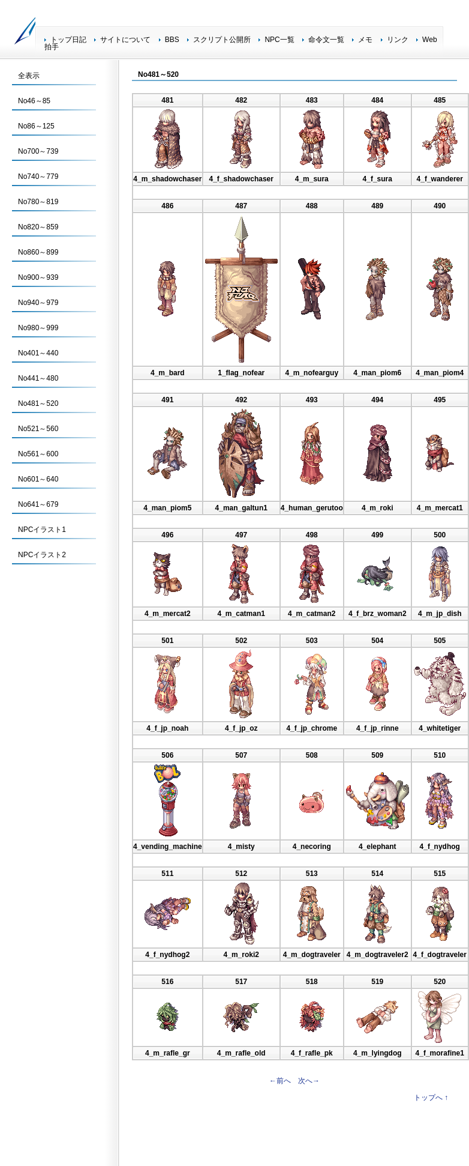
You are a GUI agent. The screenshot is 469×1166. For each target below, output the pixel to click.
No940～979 (38, 302)
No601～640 (38, 479)
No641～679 (38, 504)
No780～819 (38, 202)
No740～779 (38, 176)
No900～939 (38, 277)
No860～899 (38, 252)
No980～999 (38, 328)
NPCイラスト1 (42, 529)
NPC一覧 (279, 39)
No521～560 (38, 428)
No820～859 (38, 227)
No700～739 (38, 151)
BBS (172, 39)
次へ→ (309, 1081)
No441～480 (38, 378)
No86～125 (36, 126)
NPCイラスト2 (42, 555)
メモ (365, 39)
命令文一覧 (326, 39)
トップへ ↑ (431, 1097)
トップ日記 (68, 39)
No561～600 (38, 454)
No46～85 (34, 101)
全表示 (29, 75)
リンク (397, 39)
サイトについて (125, 39)
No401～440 (38, 353)
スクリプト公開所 (222, 39)
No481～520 (38, 403)
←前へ (280, 1081)
